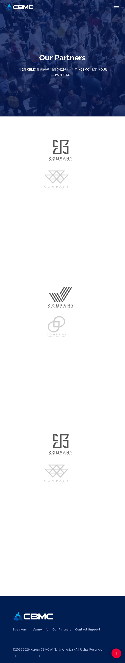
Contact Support (87, 629)
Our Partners (61, 629)
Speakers (20, 629)
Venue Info (40, 629)
